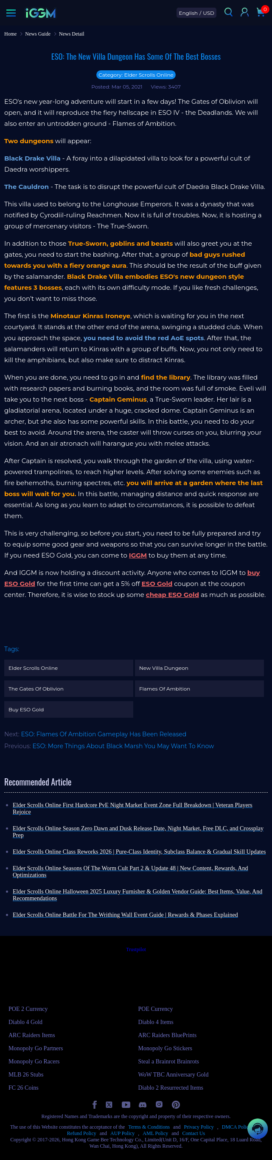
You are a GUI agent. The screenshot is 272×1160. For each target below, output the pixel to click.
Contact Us (193, 1133)
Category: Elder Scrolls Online (136, 75)
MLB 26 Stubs (25, 1074)
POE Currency (155, 1009)
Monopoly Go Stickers (165, 1048)
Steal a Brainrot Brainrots (168, 1061)
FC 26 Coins (23, 1088)
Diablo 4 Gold (25, 1022)
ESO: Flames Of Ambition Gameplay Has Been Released (103, 734)
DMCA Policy (236, 1127)
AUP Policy (122, 1133)
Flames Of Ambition (165, 688)
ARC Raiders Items (31, 1035)
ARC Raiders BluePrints (167, 1035)
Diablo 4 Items (156, 1022)
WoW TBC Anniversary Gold (173, 1074)
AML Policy (155, 1133)
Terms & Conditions (149, 1127)
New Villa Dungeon (163, 668)
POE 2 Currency (28, 1009)
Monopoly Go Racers (34, 1061)
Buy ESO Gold (26, 709)
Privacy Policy (198, 1127)
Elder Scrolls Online (33, 668)
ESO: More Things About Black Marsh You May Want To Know (123, 746)
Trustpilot (136, 949)
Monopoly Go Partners (35, 1048)
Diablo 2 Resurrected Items (171, 1088)
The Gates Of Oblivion (36, 688)
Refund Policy (81, 1133)
